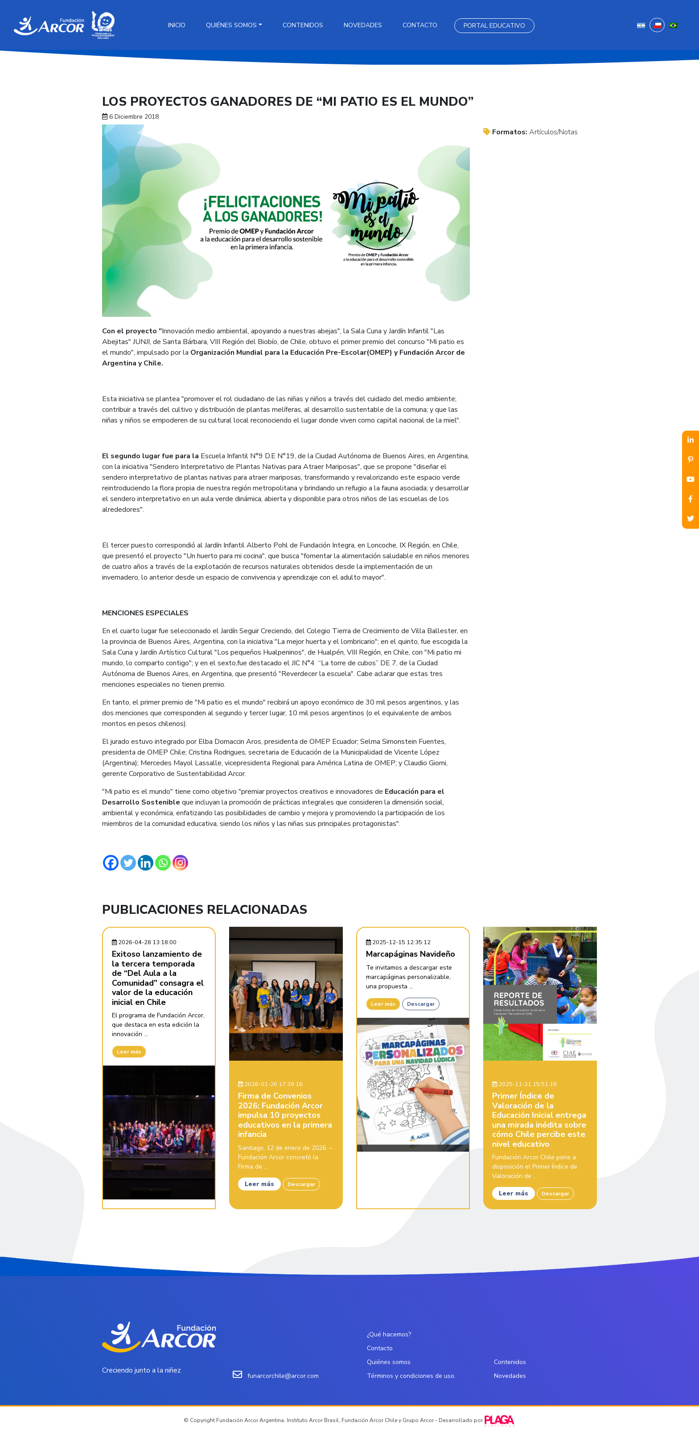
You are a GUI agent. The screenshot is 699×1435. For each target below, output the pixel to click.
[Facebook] (111, 863)
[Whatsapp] (163, 863)
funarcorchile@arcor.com (283, 1376)
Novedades (363, 25)
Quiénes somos (231, 25)
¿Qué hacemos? (389, 1334)
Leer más (129, 1051)
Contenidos (303, 25)
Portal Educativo (494, 25)
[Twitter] (128, 863)
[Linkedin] (145, 863)
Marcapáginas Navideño (410, 954)
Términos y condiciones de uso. (411, 1376)
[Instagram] (180, 863)
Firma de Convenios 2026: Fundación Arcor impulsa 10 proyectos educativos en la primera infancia (285, 1115)
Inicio (176, 25)
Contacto (420, 25)
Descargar (301, 1184)
